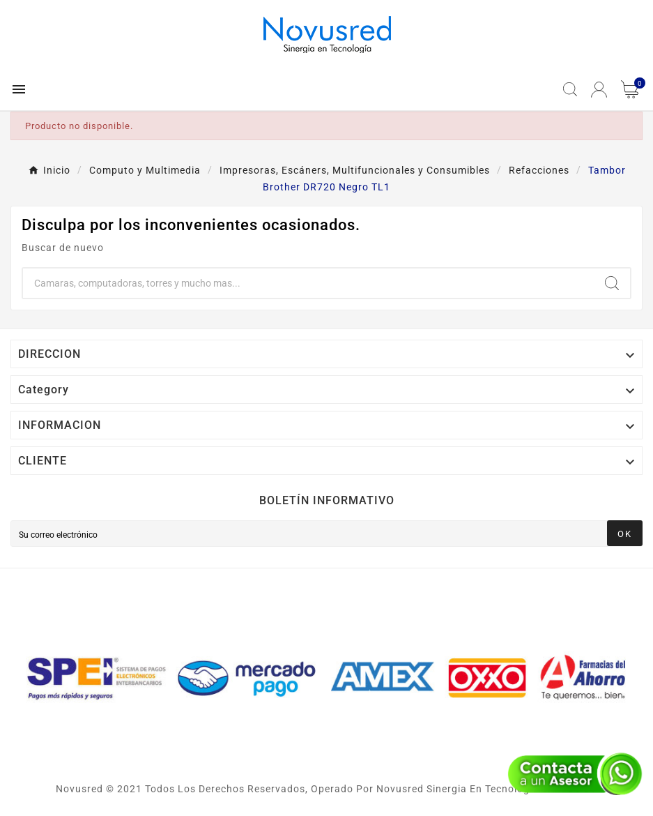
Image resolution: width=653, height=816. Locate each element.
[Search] (612, 283)
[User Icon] (599, 90)
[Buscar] (308, 283)
